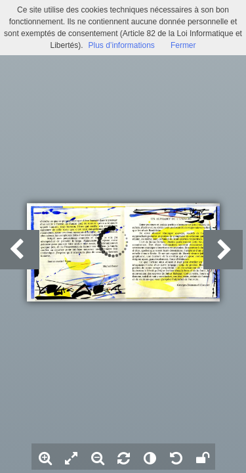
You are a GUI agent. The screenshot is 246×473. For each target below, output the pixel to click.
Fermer (183, 45)
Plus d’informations (121, 45)
